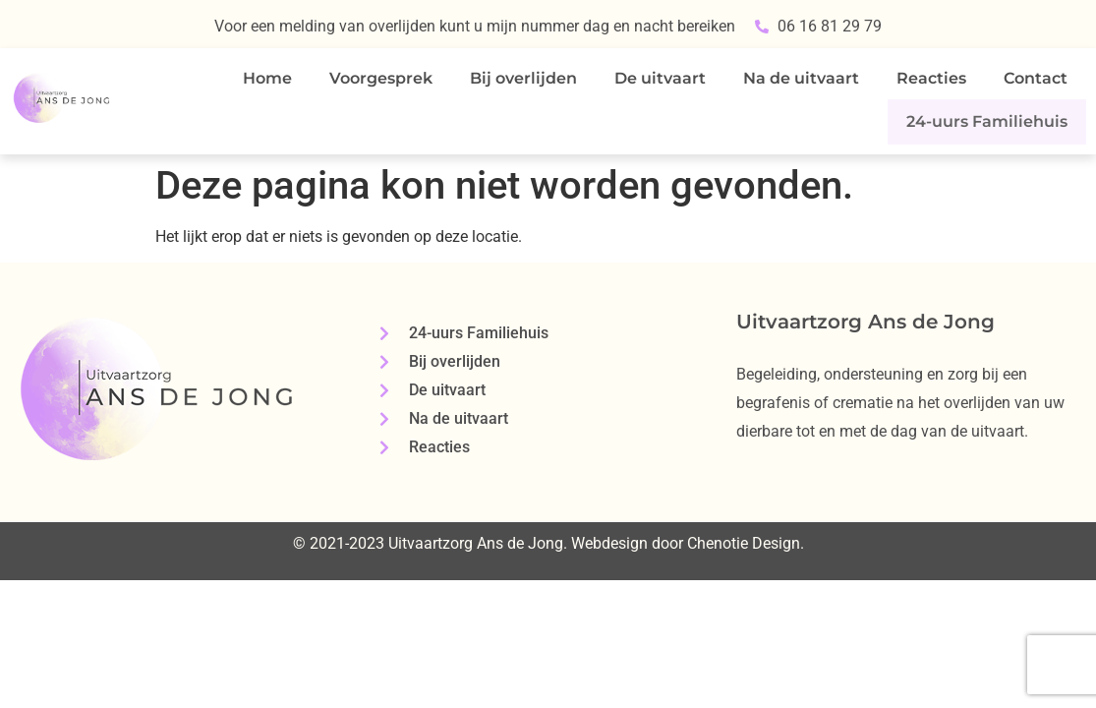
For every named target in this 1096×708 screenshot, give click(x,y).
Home (267, 78)
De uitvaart (660, 78)
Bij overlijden (523, 78)
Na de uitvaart (801, 78)
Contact (1035, 78)
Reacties (931, 78)
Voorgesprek (381, 78)
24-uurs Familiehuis (993, 119)
